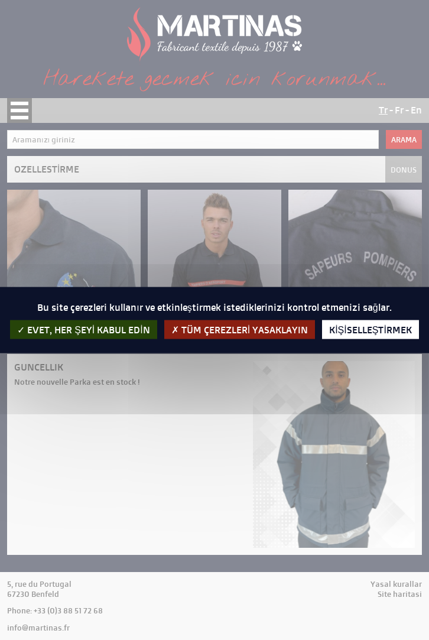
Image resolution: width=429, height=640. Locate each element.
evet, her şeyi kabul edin (83, 330)
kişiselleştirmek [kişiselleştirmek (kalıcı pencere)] (370, 330)
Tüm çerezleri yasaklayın (239, 330)
